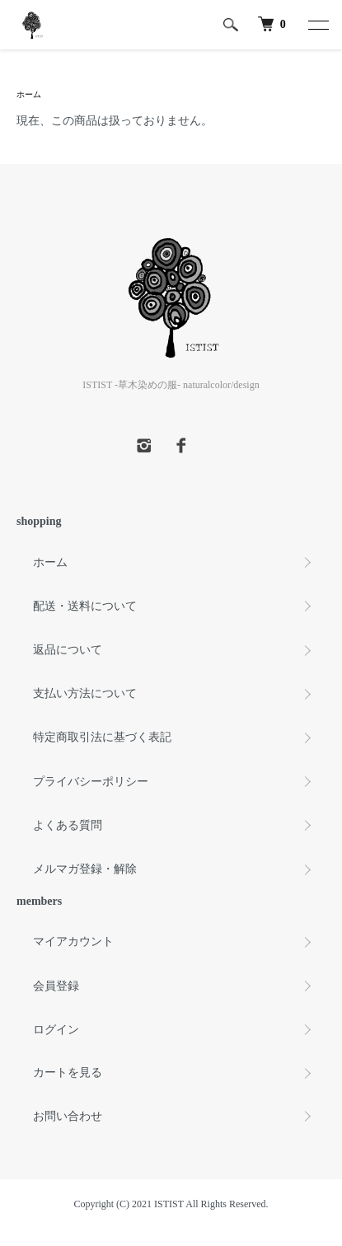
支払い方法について (85, 693)
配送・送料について (85, 606)
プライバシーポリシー (90, 781)
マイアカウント (73, 941)
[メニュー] (317, 24)
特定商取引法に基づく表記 (102, 737)
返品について (67, 650)
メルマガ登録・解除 (85, 869)
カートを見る (67, 1072)
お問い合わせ (67, 1116)
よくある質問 (67, 825)
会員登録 (56, 986)
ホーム (28, 94)
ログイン (56, 1030)
